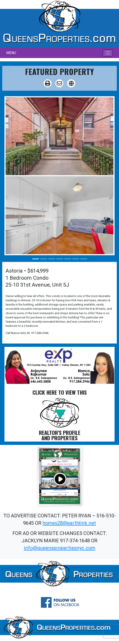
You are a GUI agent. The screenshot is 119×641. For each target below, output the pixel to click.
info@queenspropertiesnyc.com (59, 548)
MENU (11, 53)
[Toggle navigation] (108, 52)
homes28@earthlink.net (69, 523)
